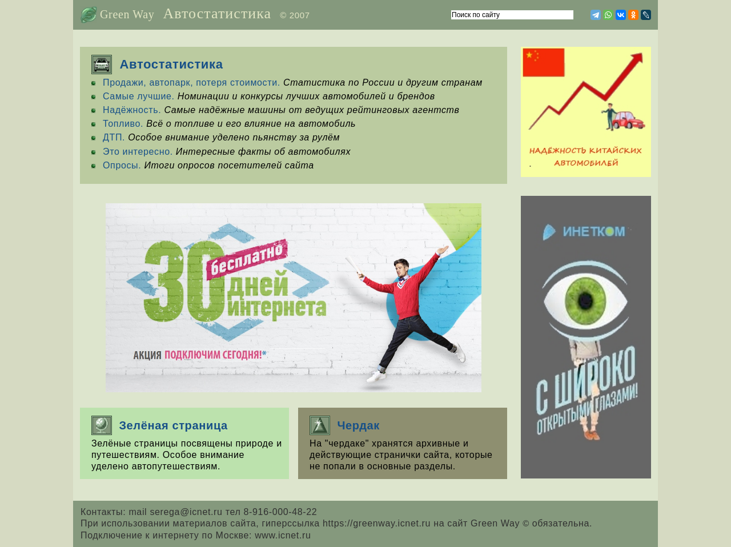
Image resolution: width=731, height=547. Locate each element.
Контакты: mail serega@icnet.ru (153, 512)
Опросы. (122, 165)
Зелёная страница (159, 425)
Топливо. (123, 123)
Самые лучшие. (139, 96)
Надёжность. (132, 110)
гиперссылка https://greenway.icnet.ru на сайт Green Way (397, 523)
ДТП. (114, 137)
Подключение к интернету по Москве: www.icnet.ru (196, 535)
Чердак (345, 425)
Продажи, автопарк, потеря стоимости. (191, 82)
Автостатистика (217, 13)
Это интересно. (138, 151)
